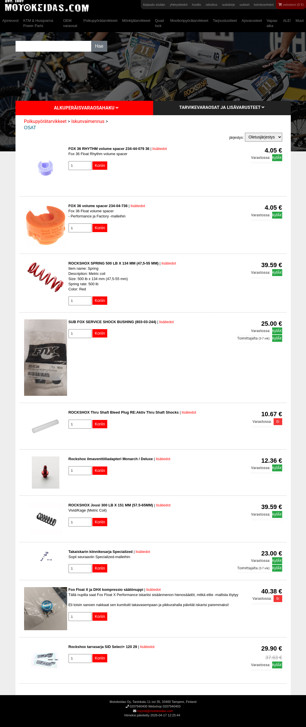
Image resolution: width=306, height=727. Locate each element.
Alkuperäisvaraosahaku (86, 108)
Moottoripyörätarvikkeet (189, 20)
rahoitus (211, 4)
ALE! (287, 20)
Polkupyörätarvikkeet (100, 20)
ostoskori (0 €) (291, 4)
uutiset (244, 4)
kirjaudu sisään (154, 4)
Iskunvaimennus (87, 121)
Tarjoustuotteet (225, 20)
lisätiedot (159, 148)
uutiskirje (228, 4)
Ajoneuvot (10, 20)
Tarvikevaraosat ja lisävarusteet (221, 107)
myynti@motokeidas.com (155, 711)
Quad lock (159, 23)
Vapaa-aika (272, 23)
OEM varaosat (70, 23)
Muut (300, 20)
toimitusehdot (264, 4)
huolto (196, 4)
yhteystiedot (178, 4)
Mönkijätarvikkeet (136, 20)
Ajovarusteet (251, 20)
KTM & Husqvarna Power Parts (38, 23)
